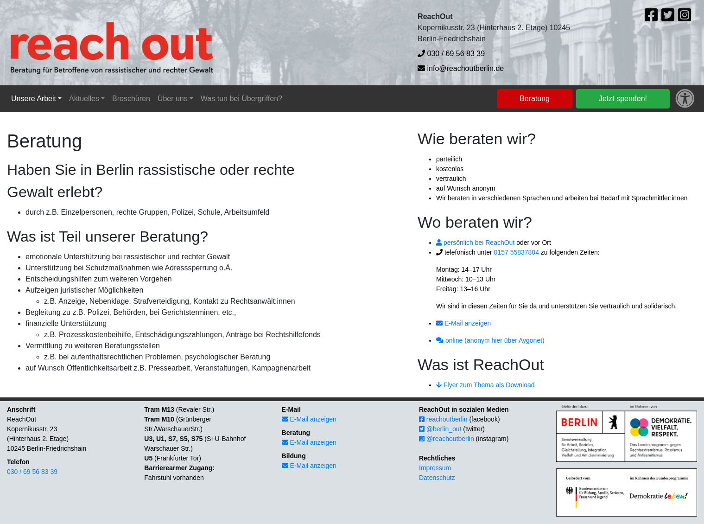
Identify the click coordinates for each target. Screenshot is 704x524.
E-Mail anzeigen (463, 323)
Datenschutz (437, 477)
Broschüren (131, 98)
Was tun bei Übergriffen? (241, 98)
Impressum (435, 468)
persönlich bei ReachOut (475, 242)
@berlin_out (440, 429)
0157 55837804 (516, 252)
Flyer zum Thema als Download (485, 385)
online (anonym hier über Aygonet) (490, 340)
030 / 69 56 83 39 (451, 54)
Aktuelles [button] (84, 98)
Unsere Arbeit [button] (33, 98)
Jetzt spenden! (623, 98)
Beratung (535, 98)
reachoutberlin (443, 419)
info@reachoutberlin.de (461, 68)
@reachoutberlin (446, 438)
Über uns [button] (173, 98)
